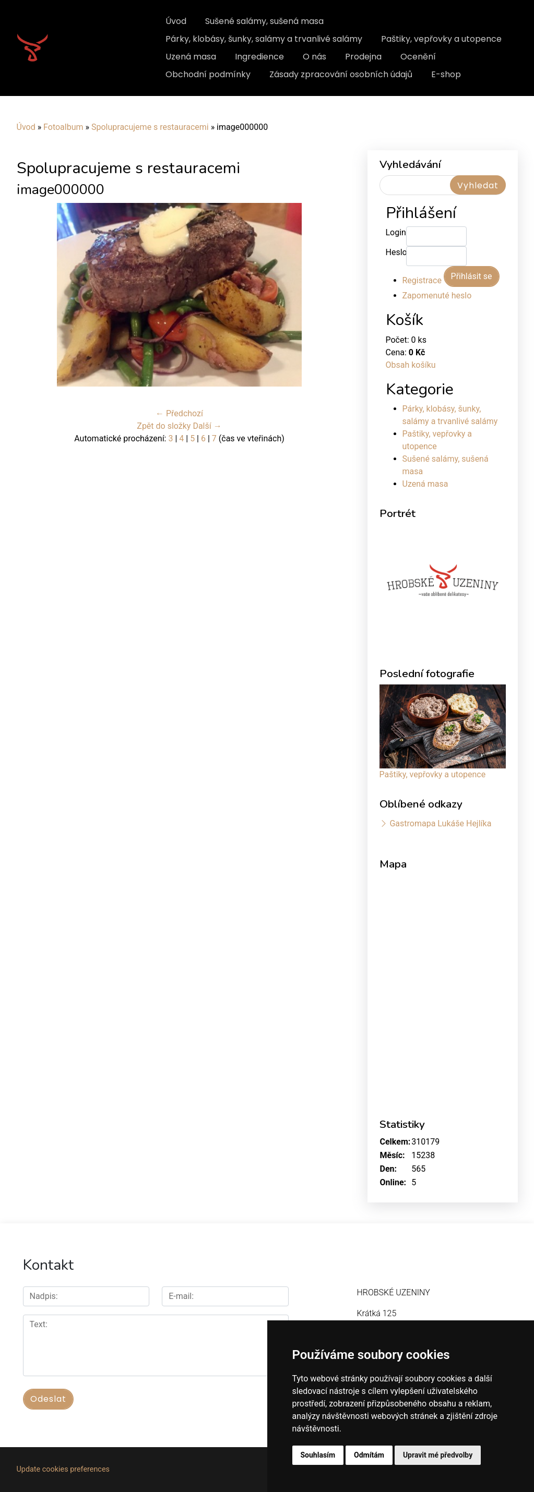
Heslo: (396, 252)
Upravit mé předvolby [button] (437, 1455)
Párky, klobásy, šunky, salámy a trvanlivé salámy (263, 39)
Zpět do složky (164, 426)
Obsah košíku (411, 365)
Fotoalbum (63, 127)
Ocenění (418, 57)
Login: (396, 232)
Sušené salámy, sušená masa (264, 21)
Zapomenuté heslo (437, 295)
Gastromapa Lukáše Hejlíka (440, 823)
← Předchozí (179, 413)
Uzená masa (190, 57)
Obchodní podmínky (208, 74)
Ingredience (259, 57)
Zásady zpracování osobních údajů (340, 74)
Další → (207, 426)
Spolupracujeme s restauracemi (150, 127)
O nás (314, 57)
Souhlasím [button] (318, 1455)
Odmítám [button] (369, 1455)
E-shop (446, 74)
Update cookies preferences (63, 1469)
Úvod (175, 21)
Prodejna (363, 57)
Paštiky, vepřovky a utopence (441, 39)
